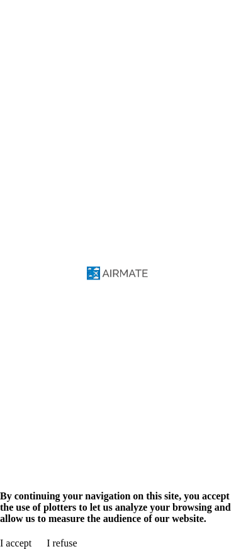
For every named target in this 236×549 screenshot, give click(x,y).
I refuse (62, 543)
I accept (15, 543)
